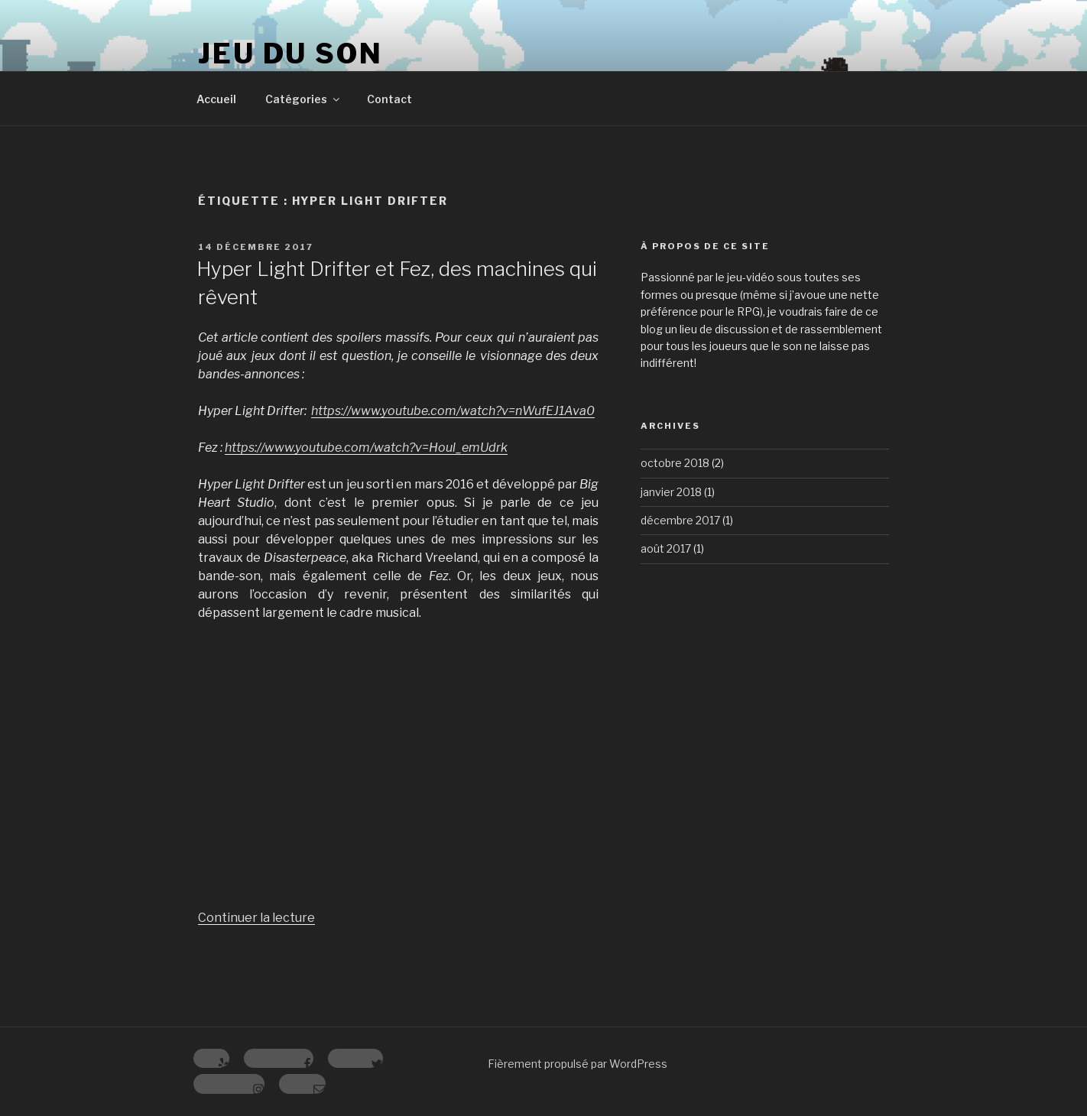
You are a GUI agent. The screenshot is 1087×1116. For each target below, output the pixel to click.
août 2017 (666, 548)
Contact (389, 98)
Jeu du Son (290, 53)
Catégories (303, 98)
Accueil (216, 98)
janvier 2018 (671, 491)
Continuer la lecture (256, 917)
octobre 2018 (675, 462)
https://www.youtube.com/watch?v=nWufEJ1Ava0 (453, 411)
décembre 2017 (680, 520)
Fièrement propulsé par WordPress (577, 1063)
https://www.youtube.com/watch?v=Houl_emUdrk (366, 447)
